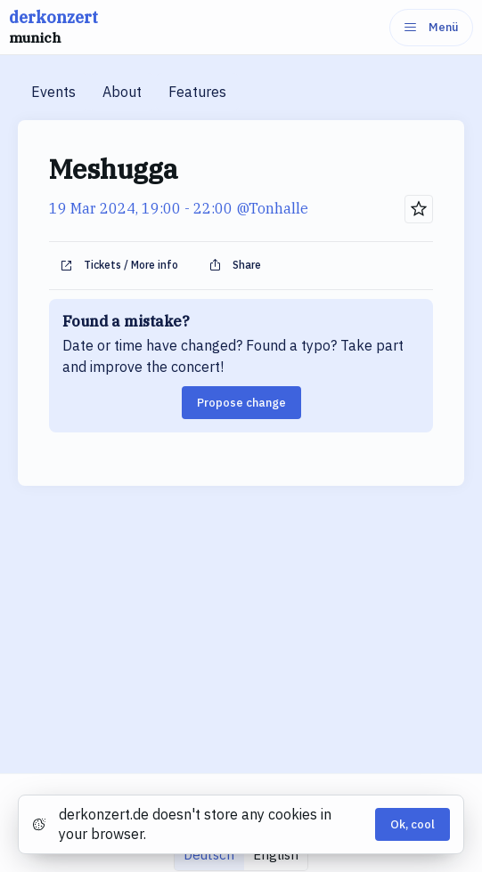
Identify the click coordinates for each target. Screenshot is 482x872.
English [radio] (275, 854)
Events (53, 92)
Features (197, 92)
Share (234, 265)
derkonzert (53, 27)
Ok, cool (412, 824)
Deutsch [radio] (209, 854)
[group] (241, 854)
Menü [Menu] (431, 27)
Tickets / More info (119, 265)
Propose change (241, 402)
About (122, 92)
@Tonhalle (272, 208)
